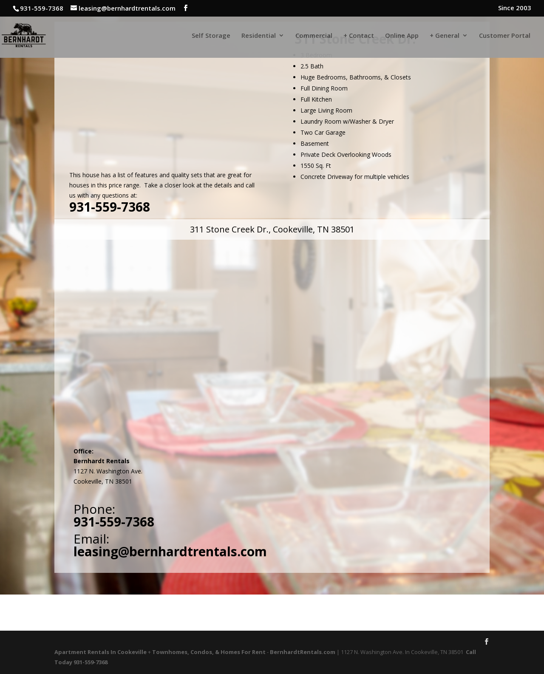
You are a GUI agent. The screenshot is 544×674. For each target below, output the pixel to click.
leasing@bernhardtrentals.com (170, 551)
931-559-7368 (109, 206)
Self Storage (211, 36)
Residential (258, 36)
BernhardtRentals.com (302, 652)
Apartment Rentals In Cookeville (100, 652)
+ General (444, 36)
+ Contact (358, 36)
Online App (402, 36)
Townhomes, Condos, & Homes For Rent (209, 652)
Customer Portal (504, 36)
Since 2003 (514, 8)
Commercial (313, 36)
